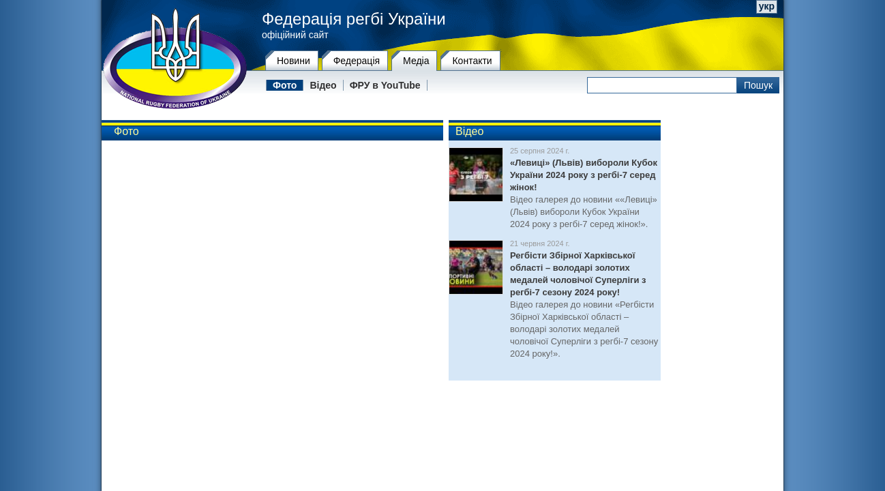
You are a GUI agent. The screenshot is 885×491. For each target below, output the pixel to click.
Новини (293, 60)
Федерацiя (356, 60)
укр (767, 6)
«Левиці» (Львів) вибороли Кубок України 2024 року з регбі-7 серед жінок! (583, 175)
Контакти (472, 60)
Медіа (416, 60)
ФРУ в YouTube (385, 85)
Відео (323, 85)
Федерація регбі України (354, 19)
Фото (285, 85)
